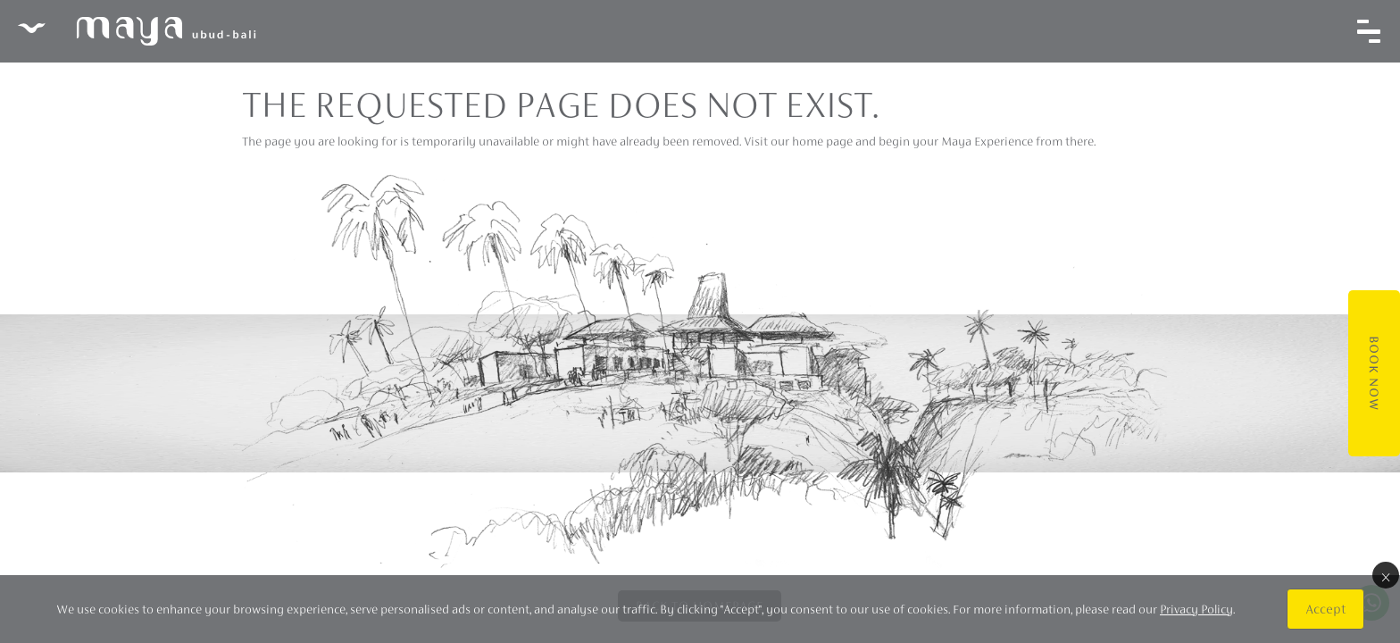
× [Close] (1385, 575)
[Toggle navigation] (1369, 31)
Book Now (1374, 373)
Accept (1325, 608)
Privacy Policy (1196, 609)
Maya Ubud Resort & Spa (136, 31)
